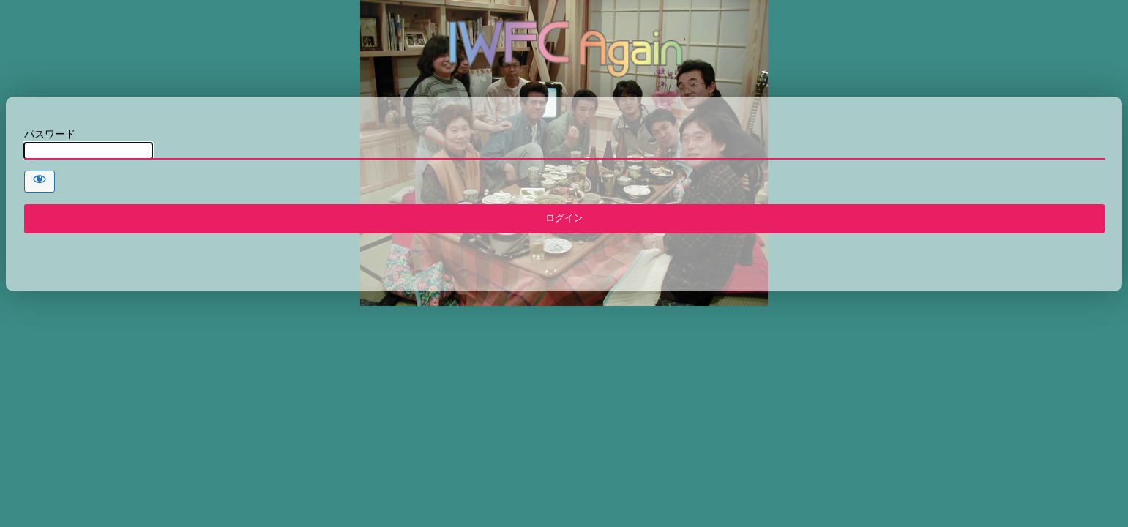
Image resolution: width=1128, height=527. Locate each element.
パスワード (49, 134)
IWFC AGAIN (564, 48)
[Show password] (39, 182)
